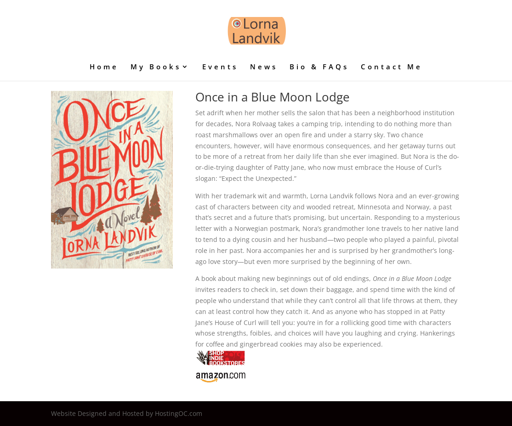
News (264, 67)
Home (104, 67)
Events (220, 67)
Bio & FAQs (319, 67)
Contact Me (391, 67)
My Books (156, 67)
